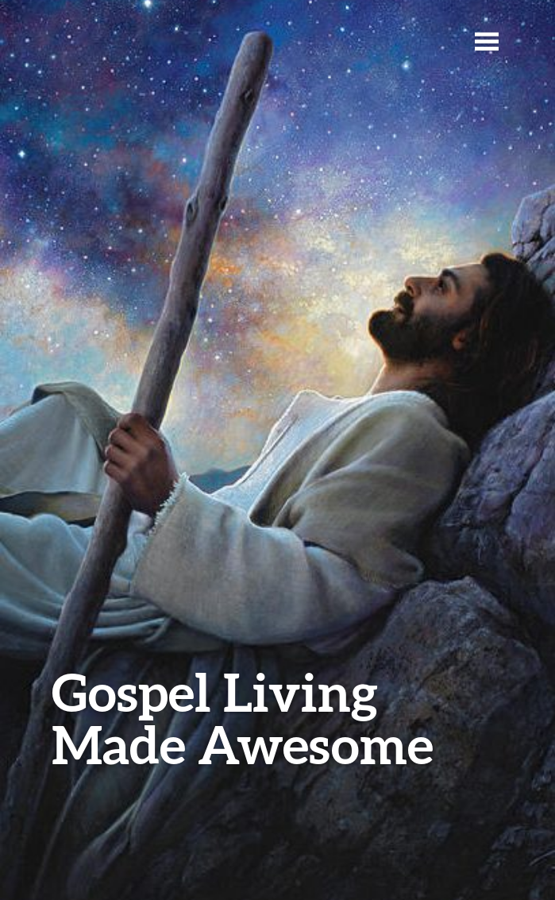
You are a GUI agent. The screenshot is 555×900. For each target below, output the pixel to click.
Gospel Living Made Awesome (243, 717)
